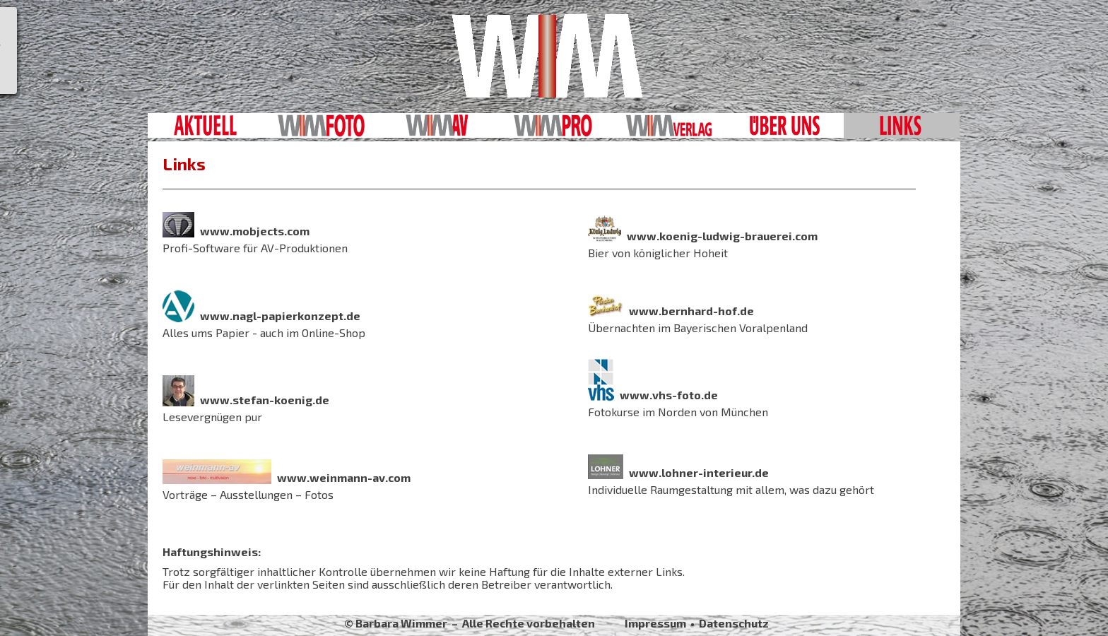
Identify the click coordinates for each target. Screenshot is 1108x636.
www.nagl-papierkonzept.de (280, 315)
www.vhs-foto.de (669, 394)
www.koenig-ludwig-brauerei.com (722, 235)
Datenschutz (734, 623)
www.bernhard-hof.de (691, 310)
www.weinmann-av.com (344, 477)
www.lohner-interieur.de (699, 472)
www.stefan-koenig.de (264, 399)
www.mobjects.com (255, 230)
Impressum (655, 623)
